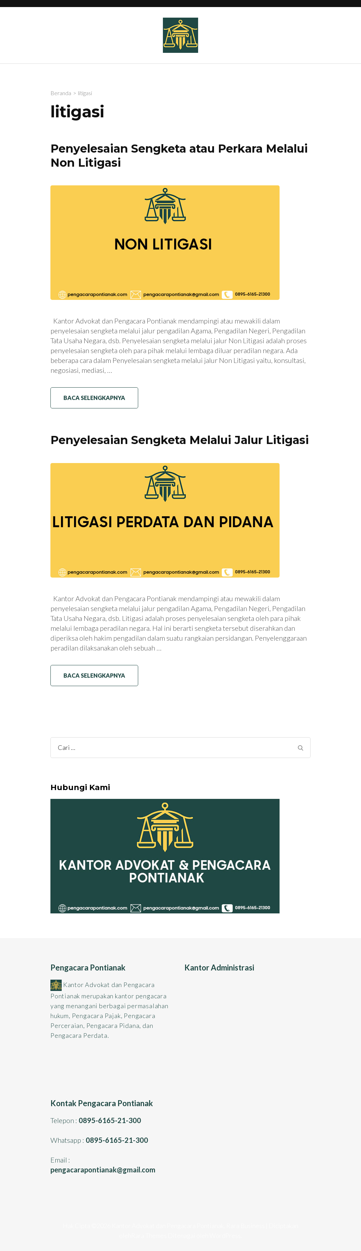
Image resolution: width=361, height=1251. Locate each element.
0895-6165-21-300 (110, 1120)
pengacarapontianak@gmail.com (102, 1169)
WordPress (225, 1235)
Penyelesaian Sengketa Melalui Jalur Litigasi (179, 440)
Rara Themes (149, 1235)
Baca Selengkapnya (94, 397)
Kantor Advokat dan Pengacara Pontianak (168, 1226)
